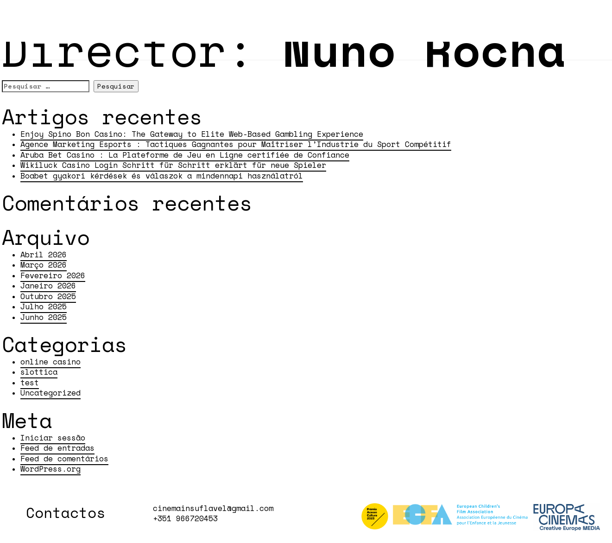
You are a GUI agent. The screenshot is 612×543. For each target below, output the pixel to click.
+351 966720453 (185, 518)
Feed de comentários (64, 458)
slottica (38, 371)
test (29, 382)
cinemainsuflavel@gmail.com (213, 508)
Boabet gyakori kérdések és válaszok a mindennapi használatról (161, 175)
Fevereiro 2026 (52, 275)
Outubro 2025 (48, 296)
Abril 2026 (43, 254)
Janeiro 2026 (48, 285)
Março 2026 (43, 264)
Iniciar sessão (52, 437)
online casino (50, 361)
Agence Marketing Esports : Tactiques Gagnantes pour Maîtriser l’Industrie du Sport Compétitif (235, 144)
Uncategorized (50, 392)
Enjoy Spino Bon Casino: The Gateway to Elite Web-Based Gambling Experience (191, 134)
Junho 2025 (43, 317)
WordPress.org (50, 468)
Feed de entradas (57, 448)
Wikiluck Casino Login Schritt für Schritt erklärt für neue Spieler (173, 165)
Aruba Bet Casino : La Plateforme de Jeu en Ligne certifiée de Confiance (184, 154)
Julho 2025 (43, 306)
